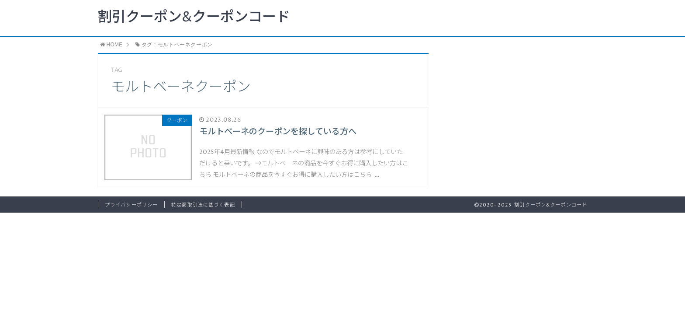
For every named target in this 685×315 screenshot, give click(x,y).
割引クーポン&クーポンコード (194, 17)
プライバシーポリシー (131, 205)
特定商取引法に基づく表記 (203, 205)
